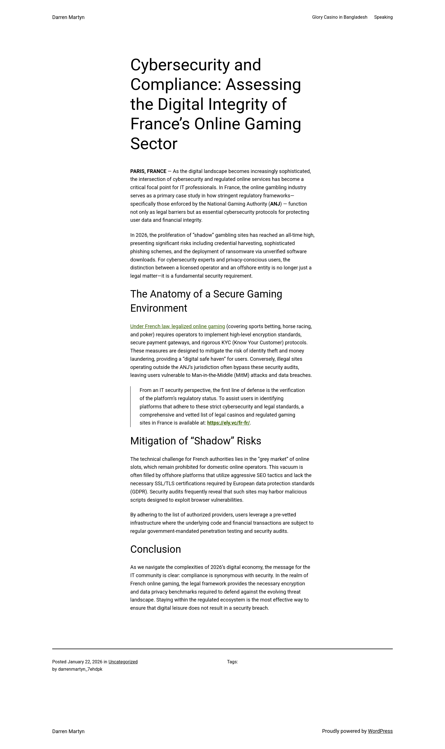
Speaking (383, 17)
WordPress (380, 731)
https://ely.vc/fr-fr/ (228, 423)
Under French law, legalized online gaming (177, 326)
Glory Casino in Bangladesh (340, 17)
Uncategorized (123, 661)
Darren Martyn (68, 17)
